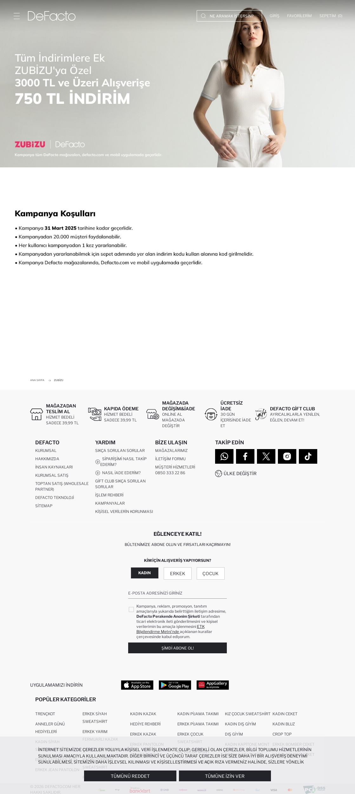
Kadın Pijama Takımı (198, 716)
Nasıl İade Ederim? (118, 474)
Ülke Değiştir (240, 473)
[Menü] (16, 16)
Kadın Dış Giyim (240, 726)
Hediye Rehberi (145, 726)
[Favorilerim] (299, 16)
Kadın (144, 574)
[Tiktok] (308, 456)
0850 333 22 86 (170, 474)
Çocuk (210, 574)
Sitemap (43, 507)
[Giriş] (274, 16)
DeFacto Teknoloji (54, 498)
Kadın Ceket (285, 716)
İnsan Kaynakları (54, 468)
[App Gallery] (212, 686)
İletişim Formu (170, 460)
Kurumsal (45, 451)
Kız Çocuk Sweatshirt (248, 716)
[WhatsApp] (224, 456)
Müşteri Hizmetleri (175, 468)
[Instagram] (287, 456)
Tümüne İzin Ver (225, 776)
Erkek (177, 574)
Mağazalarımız (171, 451)
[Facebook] (245, 456)
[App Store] (137, 686)
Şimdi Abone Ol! (177, 649)
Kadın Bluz (284, 726)
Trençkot (45, 716)
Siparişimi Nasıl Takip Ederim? (121, 463)
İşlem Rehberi (109, 496)
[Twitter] (266, 456)
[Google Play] (175, 686)
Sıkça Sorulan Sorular (120, 451)
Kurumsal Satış (52, 476)
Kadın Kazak (143, 716)
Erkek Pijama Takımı (198, 726)
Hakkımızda (47, 460)
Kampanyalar (110, 504)
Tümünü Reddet (130, 776)
